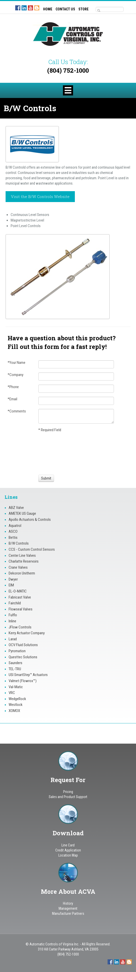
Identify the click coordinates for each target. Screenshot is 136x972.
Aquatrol (15, 525)
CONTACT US (65, 9)
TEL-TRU (15, 669)
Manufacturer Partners (68, 913)
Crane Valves (18, 567)
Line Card (68, 845)
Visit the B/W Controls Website (40, 196)
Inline (12, 621)
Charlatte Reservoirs (24, 561)
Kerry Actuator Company (27, 633)
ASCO (13, 531)
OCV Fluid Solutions (23, 645)
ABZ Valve (16, 507)
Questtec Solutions (23, 657)
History (68, 903)
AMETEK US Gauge (22, 513)
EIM (11, 585)
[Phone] (76, 389)
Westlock (16, 704)
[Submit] (46, 478)
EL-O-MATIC (18, 591)
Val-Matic (16, 687)
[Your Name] (76, 364)
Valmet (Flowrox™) (23, 681)
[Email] (76, 401)
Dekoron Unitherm (22, 573)
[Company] (76, 376)
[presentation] (57, 452)
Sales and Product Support (68, 797)
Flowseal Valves (20, 609)
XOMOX (14, 710)
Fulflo (13, 615)
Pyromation (17, 651)
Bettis (13, 537)
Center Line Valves (22, 555)
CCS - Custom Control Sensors (32, 549)
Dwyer (13, 579)
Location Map (68, 855)
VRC (12, 692)
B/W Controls (19, 543)
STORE (83, 9)
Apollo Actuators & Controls (30, 519)
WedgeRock (17, 699)
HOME (47, 9)
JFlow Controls (20, 627)
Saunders (15, 663)
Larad (13, 639)
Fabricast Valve (20, 597)
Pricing (68, 792)
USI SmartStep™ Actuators (28, 674)
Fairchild (15, 603)
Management (68, 908)
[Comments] (76, 416)
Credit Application (68, 850)
